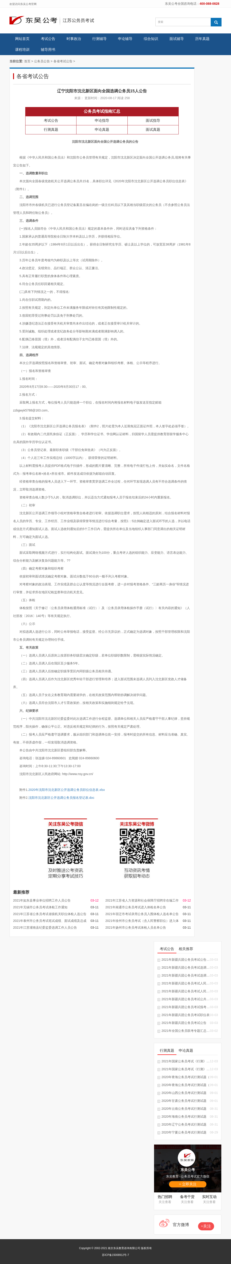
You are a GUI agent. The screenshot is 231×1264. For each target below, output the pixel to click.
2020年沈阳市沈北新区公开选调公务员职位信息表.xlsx (66, 790)
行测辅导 (99, 39)
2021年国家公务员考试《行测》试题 (186, 1061)
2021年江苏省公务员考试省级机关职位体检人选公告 (49, 914)
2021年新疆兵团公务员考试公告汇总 (186, 959)
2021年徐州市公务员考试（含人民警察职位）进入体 (142, 921)
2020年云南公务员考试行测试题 (184, 1108)
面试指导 (153, 120)
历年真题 (202, 39)
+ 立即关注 (187, 1184)
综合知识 (151, 39)
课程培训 (22, 49)
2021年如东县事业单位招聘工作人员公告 (42, 900)
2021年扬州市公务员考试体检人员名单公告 (135, 927)
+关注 (206, 1226)
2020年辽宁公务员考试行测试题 (184, 1124)
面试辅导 (176, 39)
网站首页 (22, 39)
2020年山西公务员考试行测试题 (184, 1093)
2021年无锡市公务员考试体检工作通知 (40, 907)
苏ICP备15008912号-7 (115, 1255)
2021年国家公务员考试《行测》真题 (186, 1069)
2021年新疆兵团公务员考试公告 (184, 1023)
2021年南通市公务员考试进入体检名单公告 (135, 907)
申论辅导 (125, 39)
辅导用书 (48, 49)
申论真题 (102, 129)
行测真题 (51, 129)
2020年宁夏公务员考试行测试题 (184, 1132)
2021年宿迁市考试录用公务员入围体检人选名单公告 (142, 914)
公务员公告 (42, 61)
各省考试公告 (62, 61)
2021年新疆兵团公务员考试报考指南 (186, 1007)
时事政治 (74, 39)
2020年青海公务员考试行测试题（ (186, 1077)
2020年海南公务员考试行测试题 (184, 1116)
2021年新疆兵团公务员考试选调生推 (186, 967)
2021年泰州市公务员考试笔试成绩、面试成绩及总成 (49, 921)
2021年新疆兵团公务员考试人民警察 (186, 983)
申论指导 (102, 120)
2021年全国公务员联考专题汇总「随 (186, 1031)
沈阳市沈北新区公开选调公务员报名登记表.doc (61, 797)
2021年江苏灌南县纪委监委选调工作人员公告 (45, 927)
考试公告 (48, 39)
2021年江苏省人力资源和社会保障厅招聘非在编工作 (142, 900)
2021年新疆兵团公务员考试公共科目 (186, 999)
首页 (27, 61)
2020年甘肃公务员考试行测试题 (184, 1101)
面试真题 (153, 129)
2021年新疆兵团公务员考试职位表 (186, 1015)
